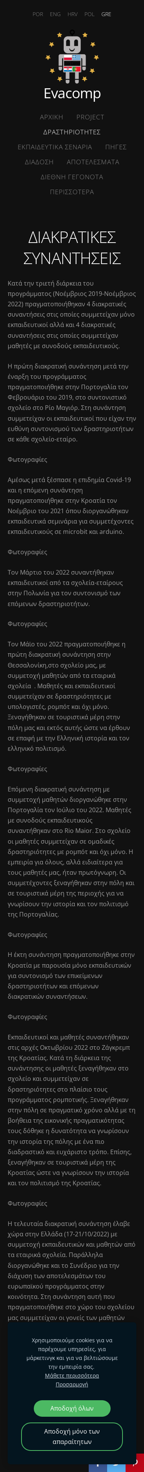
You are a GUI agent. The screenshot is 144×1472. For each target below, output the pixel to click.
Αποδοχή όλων (72, 1408)
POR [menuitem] (38, 14)
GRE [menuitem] (106, 14)
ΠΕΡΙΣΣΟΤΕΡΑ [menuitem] (72, 191)
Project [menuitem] (90, 116)
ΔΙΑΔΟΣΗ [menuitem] (39, 161)
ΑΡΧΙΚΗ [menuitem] (51, 116)
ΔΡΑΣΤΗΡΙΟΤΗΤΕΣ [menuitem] (72, 131)
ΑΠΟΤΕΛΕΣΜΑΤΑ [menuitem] (93, 161)
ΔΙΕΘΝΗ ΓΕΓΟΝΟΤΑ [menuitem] (72, 176)
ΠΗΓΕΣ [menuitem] (116, 146)
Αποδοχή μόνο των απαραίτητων (72, 1436)
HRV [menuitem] (73, 14)
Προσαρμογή (72, 1384)
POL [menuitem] (89, 14)
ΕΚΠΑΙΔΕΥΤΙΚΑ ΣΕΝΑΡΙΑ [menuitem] (55, 146)
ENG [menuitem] (55, 14)
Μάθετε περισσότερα (72, 1375)
